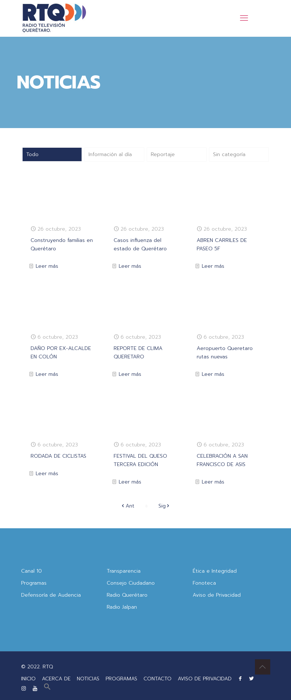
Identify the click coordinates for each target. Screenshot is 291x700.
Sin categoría (229, 154)
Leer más (47, 266)
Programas (34, 583)
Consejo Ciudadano (131, 583)
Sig (164, 506)
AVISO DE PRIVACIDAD (205, 679)
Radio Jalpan (122, 607)
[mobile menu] (244, 18)
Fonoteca (204, 583)
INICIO (28, 679)
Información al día (110, 154)
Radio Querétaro (127, 595)
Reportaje (163, 154)
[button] (47, 688)
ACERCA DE (56, 679)
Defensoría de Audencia (51, 595)
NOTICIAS (88, 679)
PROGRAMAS (121, 679)
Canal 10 (31, 571)
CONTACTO (157, 679)
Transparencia (124, 571)
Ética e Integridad (215, 571)
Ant (127, 506)
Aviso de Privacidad (217, 595)
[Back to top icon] (262, 667)
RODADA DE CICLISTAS (58, 456)
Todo (32, 154)
